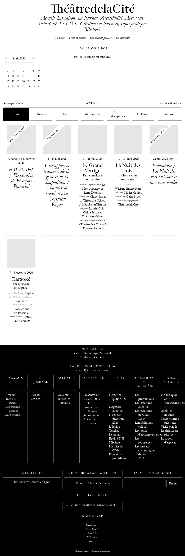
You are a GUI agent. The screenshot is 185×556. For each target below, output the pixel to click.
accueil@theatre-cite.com (92, 370)
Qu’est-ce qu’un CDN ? (118, 399)
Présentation (91, 395)
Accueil (48, 18)
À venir (60, 38)
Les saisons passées (100, 38)
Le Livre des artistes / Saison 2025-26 (92, 505)
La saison (66, 18)
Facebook (92, 529)
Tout (16, 114)
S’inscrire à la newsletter (91, 483)
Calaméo (92, 537)
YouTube (92, 533)
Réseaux (114, 434)
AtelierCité (46, 23)
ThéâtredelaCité (92, 9)
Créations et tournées (99, 23)
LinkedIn (92, 541)
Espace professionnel (153, 473)
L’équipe (114, 426)
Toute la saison (77, 38)
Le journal (88, 18)
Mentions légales (82, 551)
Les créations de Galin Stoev (143, 414)
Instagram (92, 525)
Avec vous (134, 18)
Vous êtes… (65, 395)
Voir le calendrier (170, 103)
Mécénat (114, 442)
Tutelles (114, 430)
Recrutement (91, 415)
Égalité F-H (116, 438)
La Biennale (123, 38)
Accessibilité (111, 18)
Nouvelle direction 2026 (116, 418)
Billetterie (92, 29)
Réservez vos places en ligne (32, 482)
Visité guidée (169, 426)
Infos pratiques (134, 23)
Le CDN (68, 23)
